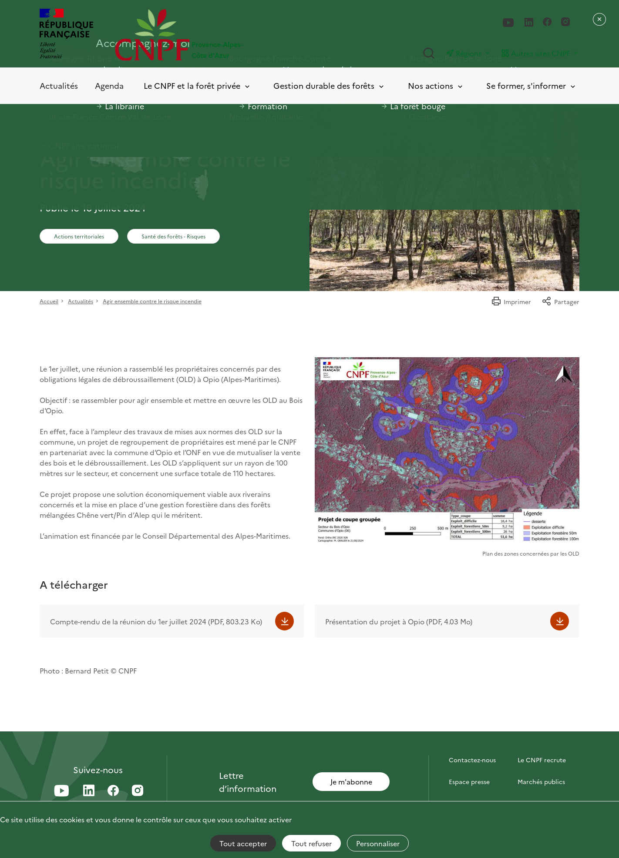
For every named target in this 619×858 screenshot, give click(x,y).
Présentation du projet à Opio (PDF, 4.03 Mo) (398, 621)
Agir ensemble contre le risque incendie (152, 301)
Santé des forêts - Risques (173, 236)
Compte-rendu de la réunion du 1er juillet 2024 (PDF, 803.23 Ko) (156, 621)
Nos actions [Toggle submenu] (436, 86)
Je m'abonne (351, 781)
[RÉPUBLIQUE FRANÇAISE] (66, 34)
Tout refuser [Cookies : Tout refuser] (311, 843)
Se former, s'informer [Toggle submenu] (531, 86)
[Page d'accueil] (212, 34)
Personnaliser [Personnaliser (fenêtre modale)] (378, 843)
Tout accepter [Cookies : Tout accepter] (243, 843)
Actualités (59, 85)
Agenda (109, 85)
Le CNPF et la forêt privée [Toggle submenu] (197, 86)
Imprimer (511, 301)
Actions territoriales (79, 236)
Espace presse (469, 781)
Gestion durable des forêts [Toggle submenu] (329, 86)
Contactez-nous (472, 759)
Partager (560, 301)
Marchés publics (541, 781)
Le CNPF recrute (542, 759)
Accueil (49, 301)
